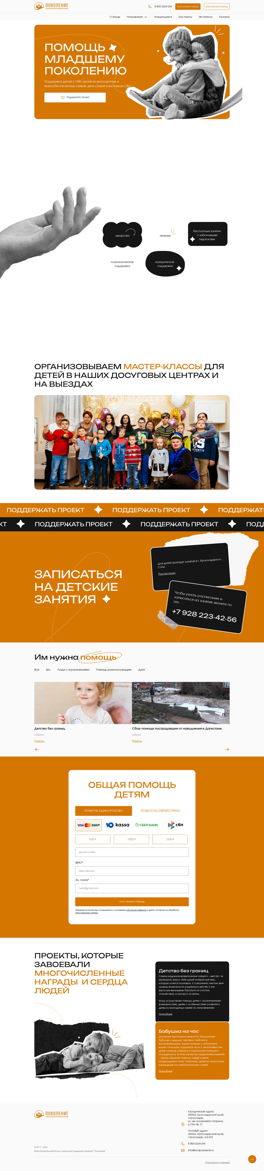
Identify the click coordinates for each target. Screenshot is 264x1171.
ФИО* (79, 862)
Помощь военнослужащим (113, 669)
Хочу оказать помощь (188, 7)
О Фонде (115, 17)
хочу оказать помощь (132, 902)
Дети (141, 669)
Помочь (39, 741)
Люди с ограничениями (73, 669)
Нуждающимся (163, 17)
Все (36, 669)
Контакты (224, 17)
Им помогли (205, 17)
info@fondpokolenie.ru (201, 1150)
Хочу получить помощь (217, 7)
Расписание (166, 573)
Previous (42, 442)
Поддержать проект (75, 97)
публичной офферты (136, 910)
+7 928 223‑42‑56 (204, 615)
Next (222, 442)
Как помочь (185, 17)
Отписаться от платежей (217, 1163)
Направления (135, 17)
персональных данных (86, 913)
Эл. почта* (82, 880)
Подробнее (165, 1014)
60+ (48, 669)
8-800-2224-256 (160, 7)
